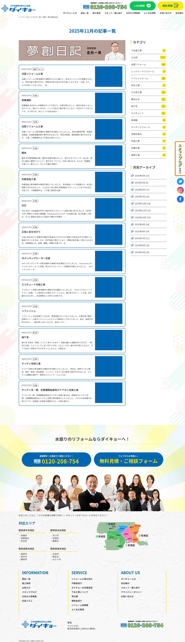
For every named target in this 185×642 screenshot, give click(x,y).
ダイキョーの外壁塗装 (82, 587)
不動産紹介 (77, 583)
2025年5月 (140, 252)
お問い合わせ (165, 13)
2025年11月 (140, 210)
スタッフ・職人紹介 (113, 13)
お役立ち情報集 (133, 13)
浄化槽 (75, 596)
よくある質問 (150, 13)
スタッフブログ (29, 592)
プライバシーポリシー (131, 592)
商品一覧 (85, 13)
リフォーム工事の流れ (82, 578)
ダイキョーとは (70, 13)
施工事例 (97, 13)
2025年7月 (140, 238)
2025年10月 (140, 217)
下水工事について (80, 592)
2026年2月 (140, 189)
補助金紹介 (77, 600)
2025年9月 (140, 224)
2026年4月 (140, 175)
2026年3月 (140, 182)
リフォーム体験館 (80, 605)
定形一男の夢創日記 (50, 17)
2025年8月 (140, 231)
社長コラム (27, 600)
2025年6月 (140, 245)
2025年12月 (140, 203)
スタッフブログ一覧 (33, 17)
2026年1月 (140, 196)
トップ (21, 17)
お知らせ (26, 587)
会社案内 (179, 13)
